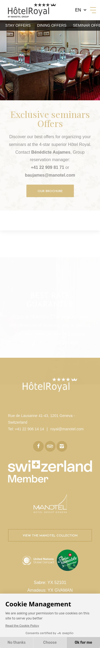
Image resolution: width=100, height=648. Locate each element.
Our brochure (50, 191)
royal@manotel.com (67, 429)
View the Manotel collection (50, 535)
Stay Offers (18, 25)
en (78, 10)
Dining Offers (51, 25)
